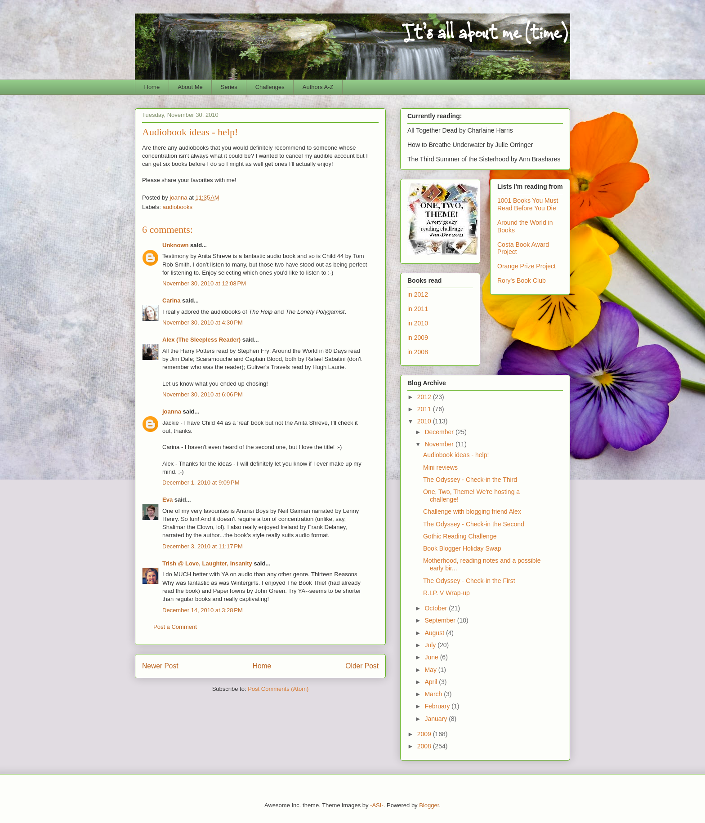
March (434, 694)
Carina (171, 300)
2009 (425, 734)
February (437, 706)
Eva (167, 499)
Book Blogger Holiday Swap (462, 548)
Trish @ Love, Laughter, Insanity (207, 563)
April (431, 681)
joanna (171, 411)
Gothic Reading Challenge (459, 536)
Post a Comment (175, 626)
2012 (425, 396)
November (439, 444)
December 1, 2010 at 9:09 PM (201, 482)
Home (152, 87)
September (440, 620)
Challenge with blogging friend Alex (472, 511)
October (436, 608)
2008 (425, 746)
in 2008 (417, 352)
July (430, 645)
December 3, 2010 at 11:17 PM (202, 546)
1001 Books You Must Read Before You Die (527, 204)
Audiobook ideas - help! (456, 454)
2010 (425, 421)
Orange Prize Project (526, 266)
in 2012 (417, 294)
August (435, 632)
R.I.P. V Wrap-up (446, 592)
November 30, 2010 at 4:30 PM (202, 322)
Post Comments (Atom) (278, 688)
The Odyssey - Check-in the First (469, 580)
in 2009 (417, 337)
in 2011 (417, 308)
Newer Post (160, 666)
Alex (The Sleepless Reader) (201, 339)
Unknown (175, 245)
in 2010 (417, 323)
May (431, 669)
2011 (425, 409)
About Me (190, 87)
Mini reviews (440, 467)
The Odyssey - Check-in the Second (473, 524)
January (436, 718)
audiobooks (178, 207)
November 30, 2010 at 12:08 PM (204, 283)
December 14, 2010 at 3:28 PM (202, 610)
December (439, 432)
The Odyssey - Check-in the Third (470, 479)
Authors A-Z (318, 87)
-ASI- (377, 805)
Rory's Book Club (521, 280)
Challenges (270, 87)
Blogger (429, 805)
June (432, 657)
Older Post (362, 666)
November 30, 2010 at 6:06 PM (202, 394)
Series (229, 87)
